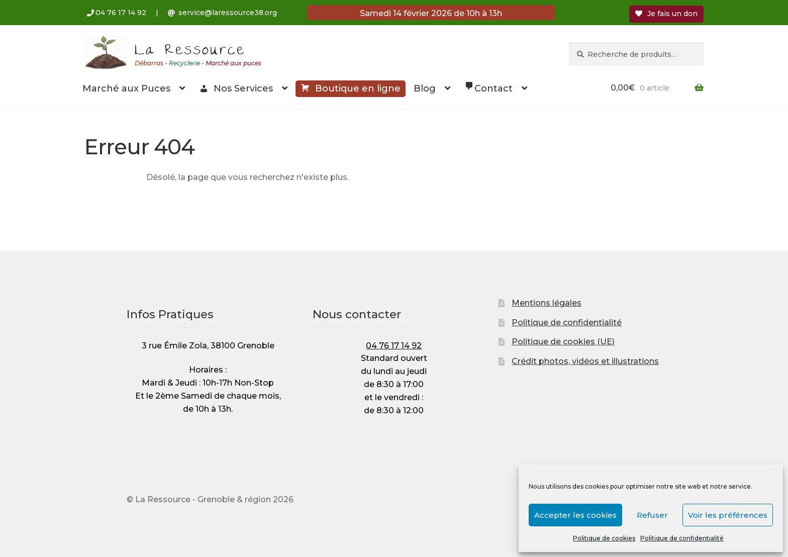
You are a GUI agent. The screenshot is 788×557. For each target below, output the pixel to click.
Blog (425, 88)
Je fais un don (666, 13)
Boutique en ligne (351, 87)
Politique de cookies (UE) (563, 341)
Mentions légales (546, 303)
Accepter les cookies (575, 515)
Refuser (652, 515)
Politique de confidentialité (682, 538)
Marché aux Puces (126, 88)
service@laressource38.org (227, 12)
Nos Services (236, 88)
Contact (488, 87)
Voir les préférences (727, 515)
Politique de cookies (604, 538)
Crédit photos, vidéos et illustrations (585, 361)
